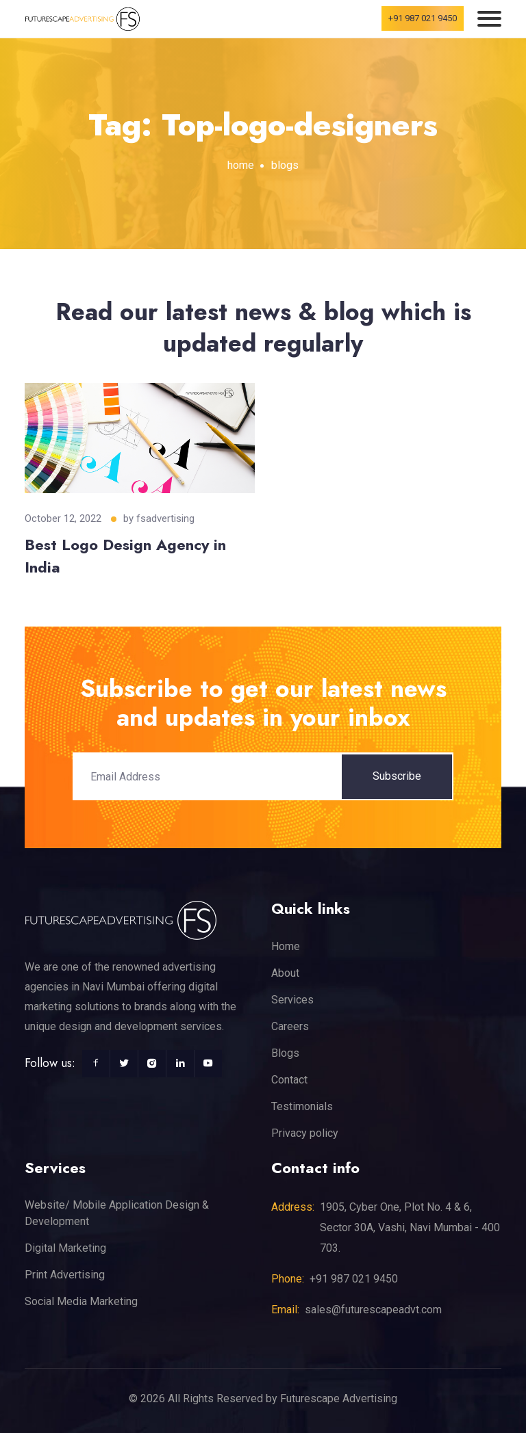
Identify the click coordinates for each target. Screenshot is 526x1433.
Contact (289, 1079)
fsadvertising (165, 518)
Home (285, 946)
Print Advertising (65, 1274)
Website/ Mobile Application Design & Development (117, 1213)
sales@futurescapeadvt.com (373, 1309)
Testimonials (302, 1106)
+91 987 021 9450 (422, 18)
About (285, 973)
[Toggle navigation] (489, 19)
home (240, 165)
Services (292, 999)
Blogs (285, 1053)
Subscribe (397, 776)
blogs (285, 165)
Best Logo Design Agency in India (125, 556)
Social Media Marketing (81, 1301)
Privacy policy (304, 1133)
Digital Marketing (65, 1247)
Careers (290, 1026)
